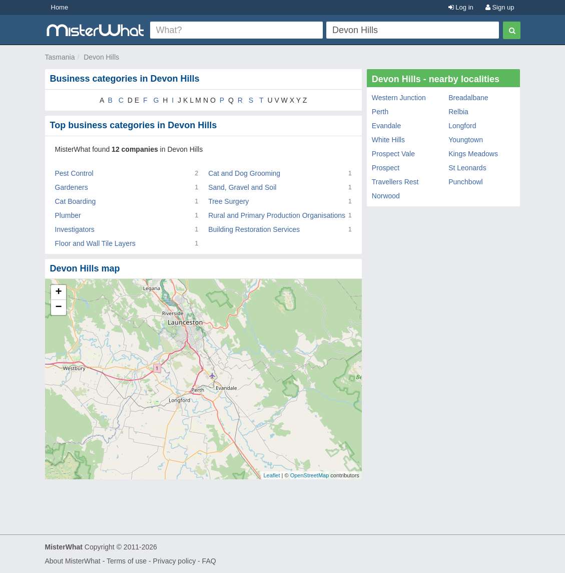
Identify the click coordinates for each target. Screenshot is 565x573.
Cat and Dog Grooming (244, 173)
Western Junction (399, 98)
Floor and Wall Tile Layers (95, 243)
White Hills (388, 140)
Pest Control (74, 173)
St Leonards (467, 168)
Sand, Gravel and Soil (242, 187)
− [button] (58, 307)
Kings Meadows (473, 154)
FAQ (209, 561)
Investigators (75, 229)
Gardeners (71, 187)
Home (60, 7)
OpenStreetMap (309, 475)
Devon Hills (101, 57)
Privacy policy (174, 561)
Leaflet (271, 475)
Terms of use (127, 561)
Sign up (499, 7)
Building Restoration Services (254, 229)
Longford (462, 126)
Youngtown (465, 140)
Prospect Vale (393, 154)
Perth (380, 112)
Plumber (68, 215)
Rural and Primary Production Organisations (276, 215)
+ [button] (58, 292)
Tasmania (60, 57)
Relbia (458, 112)
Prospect (385, 168)
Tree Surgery (228, 201)
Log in (460, 7)
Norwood (386, 196)
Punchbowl (465, 182)
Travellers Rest (395, 182)
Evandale (386, 126)
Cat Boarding (75, 201)
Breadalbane (468, 98)
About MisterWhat (73, 561)
